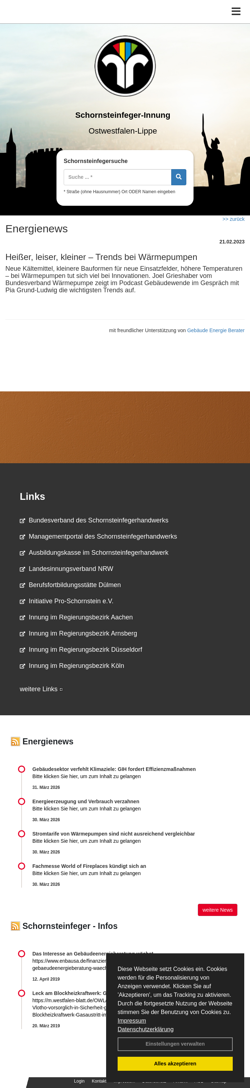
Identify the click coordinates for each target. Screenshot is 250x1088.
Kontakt (99, 1081)
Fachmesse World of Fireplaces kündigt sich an (89, 866)
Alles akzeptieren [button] (175, 1063)
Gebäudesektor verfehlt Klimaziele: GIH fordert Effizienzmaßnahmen (114, 769)
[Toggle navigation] (236, 11)
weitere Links (41, 689)
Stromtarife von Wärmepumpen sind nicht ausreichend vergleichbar (113, 834)
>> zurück (234, 219)
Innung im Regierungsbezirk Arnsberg (78, 633)
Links (32, 496)
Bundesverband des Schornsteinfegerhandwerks (94, 520)
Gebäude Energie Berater (216, 330)
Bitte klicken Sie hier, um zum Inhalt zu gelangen (86, 776)
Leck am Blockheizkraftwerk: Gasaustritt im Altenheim (97, 993)
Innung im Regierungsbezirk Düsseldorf (81, 649)
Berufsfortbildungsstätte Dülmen (70, 585)
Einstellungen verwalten (175, 1044)
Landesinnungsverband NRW (66, 568)
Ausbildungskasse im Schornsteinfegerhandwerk (94, 552)
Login (79, 1081)
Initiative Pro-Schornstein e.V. (66, 601)
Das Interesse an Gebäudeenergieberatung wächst (92, 954)
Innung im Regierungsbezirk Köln (72, 665)
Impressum (132, 1021)
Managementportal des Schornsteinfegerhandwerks (98, 536)
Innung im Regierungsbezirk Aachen (76, 617)
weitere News (218, 910)
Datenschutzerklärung (146, 1029)
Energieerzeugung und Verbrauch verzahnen (85, 801)
